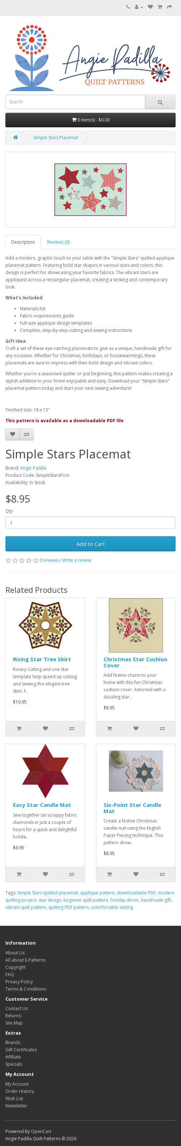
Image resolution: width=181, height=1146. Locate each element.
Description (23, 242)
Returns (13, 1016)
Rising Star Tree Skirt (42, 659)
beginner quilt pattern (85, 900)
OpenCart (41, 1131)
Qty (9, 511)
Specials (13, 1064)
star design (50, 900)
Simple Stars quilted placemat (47, 893)
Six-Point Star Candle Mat (132, 807)
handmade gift (156, 900)
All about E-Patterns (25, 960)
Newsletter (16, 1106)
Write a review (76, 560)
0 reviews (49, 560)
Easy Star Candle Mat (42, 804)
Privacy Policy (19, 982)
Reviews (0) (58, 242)
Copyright (15, 967)
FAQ (9, 974)
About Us (15, 953)
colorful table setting (112, 907)
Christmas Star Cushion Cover (135, 662)
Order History (19, 1091)
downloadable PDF (136, 893)
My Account (17, 1084)
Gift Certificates (21, 1050)
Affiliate (13, 1057)
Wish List (14, 1098)
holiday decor (124, 900)
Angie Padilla (33, 468)
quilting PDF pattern (68, 907)
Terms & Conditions (25, 989)
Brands (12, 1042)
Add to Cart (90, 543)
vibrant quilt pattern (25, 907)
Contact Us (16, 1008)
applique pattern (97, 893)
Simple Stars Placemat (56, 137)
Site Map (14, 1023)
